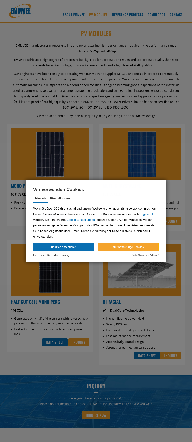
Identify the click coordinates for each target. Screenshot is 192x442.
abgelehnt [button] (146, 214)
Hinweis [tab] (40, 198)
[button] (63, 247)
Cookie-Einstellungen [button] (81, 219)
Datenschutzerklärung (58, 255)
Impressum (38, 255)
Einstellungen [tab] (60, 198)
